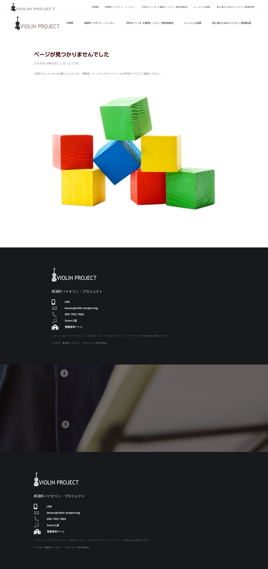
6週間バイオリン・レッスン (120, 6)
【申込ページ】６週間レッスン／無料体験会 (164, 6)
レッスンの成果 (202, 6)
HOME (95, 6)
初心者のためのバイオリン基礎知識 (235, 6)
